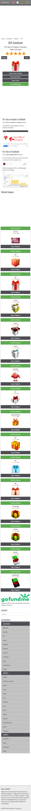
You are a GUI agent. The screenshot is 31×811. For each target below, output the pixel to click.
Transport (6, 731)
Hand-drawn (6, 665)
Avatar (5, 640)
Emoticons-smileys (8, 681)
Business (5, 648)
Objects (16, 38)
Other (4, 751)
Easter (5, 743)
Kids (4, 698)
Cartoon (5, 652)
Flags (4, 661)
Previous (4, 58)
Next (27, 58)
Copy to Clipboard (15, 247)
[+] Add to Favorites (15, 228)
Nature (5, 714)
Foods (4, 685)
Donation (4, 603)
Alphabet (5, 628)
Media (5, 669)
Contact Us (18, 808)
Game (4, 693)
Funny (4, 689)
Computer (6, 657)
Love (4, 706)
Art (4, 636)
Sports (5, 727)
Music (4, 710)
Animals (5, 632)
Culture (5, 677)
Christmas (6, 738)
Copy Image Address (15, 77)
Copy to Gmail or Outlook (15, 73)
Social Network (7, 722)
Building (5, 644)
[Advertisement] (15, 21)
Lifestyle (5, 702)
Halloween (6, 747)
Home (3, 38)
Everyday (9, 38)
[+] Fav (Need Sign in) (15, 84)
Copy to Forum (15, 81)
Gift (21, 38)
